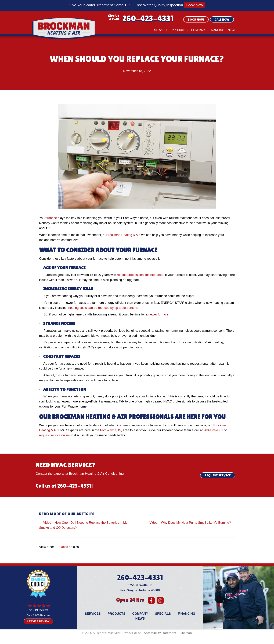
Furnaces (61, 547)
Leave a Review (38, 621)
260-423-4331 (148, 18)
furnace (51, 218)
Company (198, 30)
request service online (54, 435)
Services (161, 30)
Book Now (194, 5)
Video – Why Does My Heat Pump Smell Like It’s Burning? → (192, 522)
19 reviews (41, 610)
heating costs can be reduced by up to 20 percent (102, 308)
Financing (216, 30)
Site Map (186, 633)
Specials (163, 613)
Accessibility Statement (160, 633)
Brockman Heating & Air (122, 235)
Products (180, 30)
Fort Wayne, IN (110, 430)
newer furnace (158, 314)
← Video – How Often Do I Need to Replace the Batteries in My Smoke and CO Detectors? (83, 525)
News (232, 30)
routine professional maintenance (140, 275)
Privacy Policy (130, 633)
